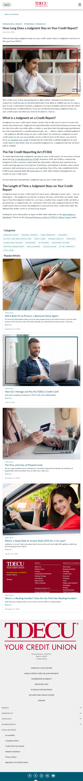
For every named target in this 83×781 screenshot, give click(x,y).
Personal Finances (35, 24)
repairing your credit (19, 140)
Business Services (56, 239)
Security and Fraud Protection (17, 239)
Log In (6, 4)
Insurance (62, 235)
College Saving (49, 246)
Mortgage (71, 239)
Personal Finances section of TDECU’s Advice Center (48, 217)
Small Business (33, 246)
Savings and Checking (13, 243)
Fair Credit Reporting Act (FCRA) (25, 159)
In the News (44, 243)
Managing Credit (12, 24)
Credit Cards (39, 239)
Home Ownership (48, 235)
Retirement (31, 243)
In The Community (67, 246)
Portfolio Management (14, 246)
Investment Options (60, 243)
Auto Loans (9, 250)
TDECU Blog (9, 313)
